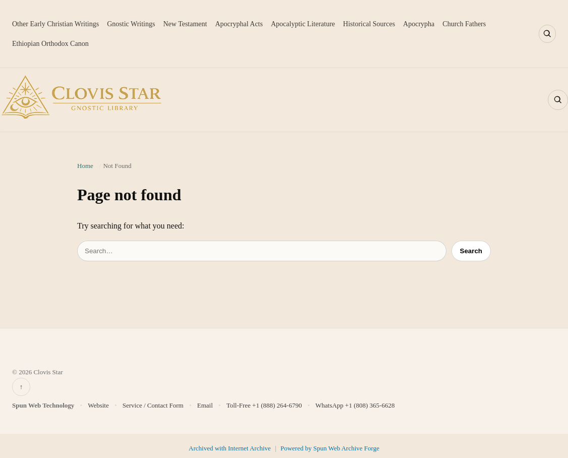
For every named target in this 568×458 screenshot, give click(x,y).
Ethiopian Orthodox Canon (50, 43)
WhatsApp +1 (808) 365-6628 (354, 405)
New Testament (185, 24)
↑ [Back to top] (21, 386)
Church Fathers (464, 24)
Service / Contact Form (153, 405)
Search (471, 251)
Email (205, 405)
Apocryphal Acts (238, 24)
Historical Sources (369, 24)
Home (85, 165)
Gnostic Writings (131, 24)
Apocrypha (418, 24)
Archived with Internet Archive (230, 448)
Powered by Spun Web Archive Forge (329, 448)
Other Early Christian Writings (55, 24)
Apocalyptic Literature (303, 24)
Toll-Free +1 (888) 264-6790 (264, 405)
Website (98, 405)
